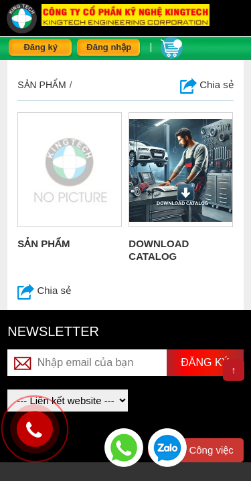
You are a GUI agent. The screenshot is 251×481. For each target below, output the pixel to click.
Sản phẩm (41, 84)
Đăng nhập (108, 47)
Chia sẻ (207, 84)
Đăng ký (40, 47)
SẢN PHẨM (43, 243)
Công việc (211, 450)
